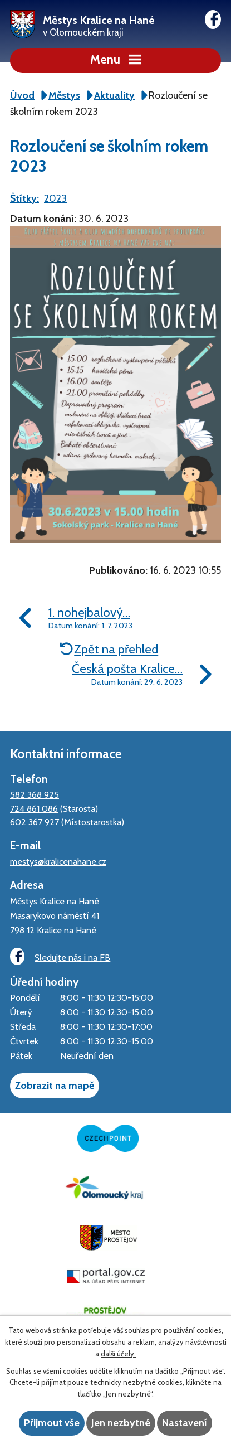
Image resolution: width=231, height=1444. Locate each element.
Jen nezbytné (120, 1423)
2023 (55, 198)
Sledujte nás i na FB (60, 956)
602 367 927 (34, 821)
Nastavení (184, 1423)
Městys (64, 95)
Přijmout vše (52, 1423)
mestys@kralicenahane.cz (58, 861)
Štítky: (24, 198)
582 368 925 (34, 794)
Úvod (22, 95)
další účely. (118, 1353)
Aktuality (114, 95)
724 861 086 (34, 808)
